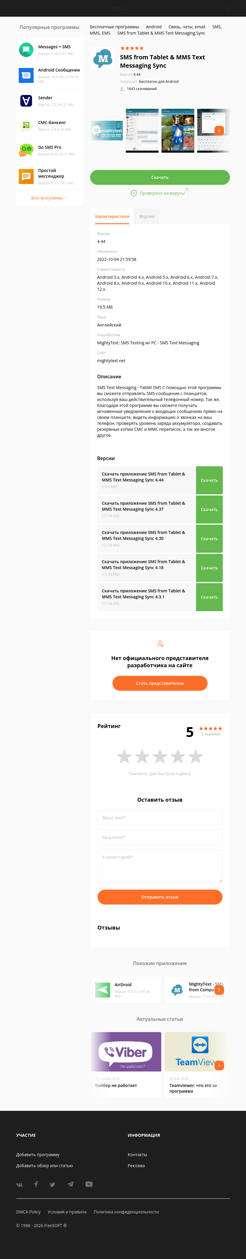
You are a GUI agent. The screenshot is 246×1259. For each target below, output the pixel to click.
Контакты (137, 1154)
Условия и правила (67, 1212)
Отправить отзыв (160, 897)
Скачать (160, 177)
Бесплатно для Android (159, 81)
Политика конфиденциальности (126, 1212)
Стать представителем (160, 683)
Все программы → (49, 198)
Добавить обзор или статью (44, 1165)
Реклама (136, 1165)
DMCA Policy (28, 1212)
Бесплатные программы (114, 27)
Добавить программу (37, 1154)
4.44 (130, 74)
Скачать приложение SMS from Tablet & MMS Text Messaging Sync (143, 477)
